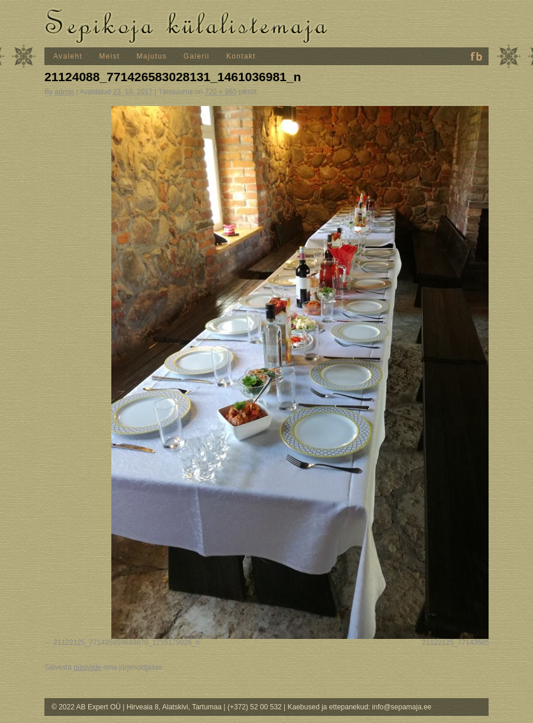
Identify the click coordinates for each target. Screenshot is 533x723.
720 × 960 (221, 92)
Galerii (197, 56)
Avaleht (67, 56)
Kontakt (241, 56)
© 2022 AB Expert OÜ (87, 707)
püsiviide (87, 667)
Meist (109, 56)
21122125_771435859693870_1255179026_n (126, 642)
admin (64, 92)
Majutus (152, 56)
